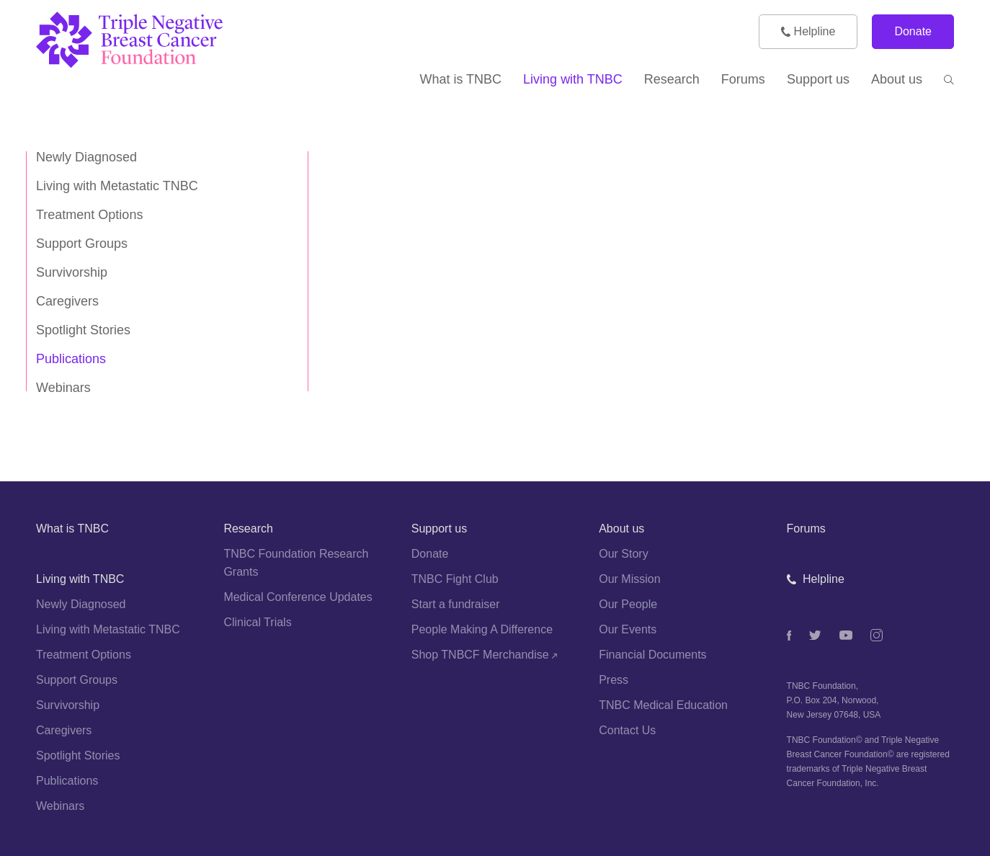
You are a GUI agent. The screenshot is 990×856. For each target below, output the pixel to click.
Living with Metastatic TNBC (117, 186)
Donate (913, 31)
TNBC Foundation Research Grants (295, 563)
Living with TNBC (80, 579)
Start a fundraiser (455, 604)
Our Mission (629, 579)
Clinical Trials (257, 622)
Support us (439, 528)
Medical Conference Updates (297, 597)
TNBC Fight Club (455, 579)
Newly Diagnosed (86, 157)
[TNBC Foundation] (151, 40)
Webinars (63, 387)
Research (247, 528)
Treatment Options (89, 215)
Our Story (623, 554)
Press (613, 680)
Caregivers (67, 301)
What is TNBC (72, 528)
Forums (806, 528)
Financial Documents (652, 654)
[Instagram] (876, 635)
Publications (71, 359)
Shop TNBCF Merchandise (484, 654)
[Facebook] (789, 635)
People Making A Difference (482, 629)
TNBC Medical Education (663, 705)
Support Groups (82, 243)
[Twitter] (815, 635)
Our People (628, 604)
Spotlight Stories (83, 330)
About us (621, 528)
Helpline (808, 31)
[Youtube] (845, 635)
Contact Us (627, 730)
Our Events (627, 629)
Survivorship (71, 272)
